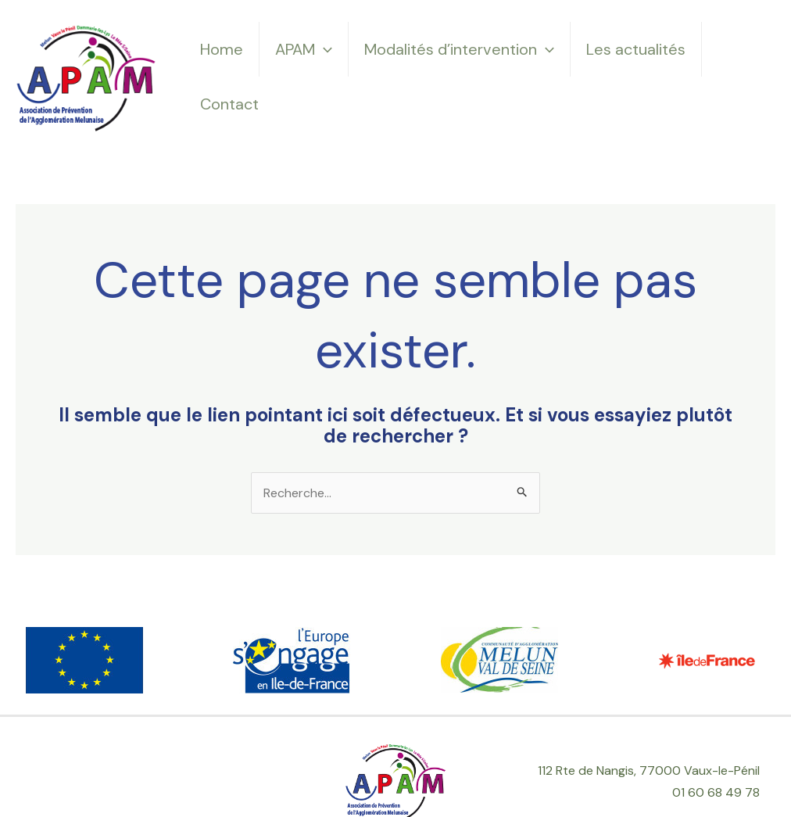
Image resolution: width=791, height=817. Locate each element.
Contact (229, 104)
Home (221, 49)
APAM (303, 49)
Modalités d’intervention (459, 49)
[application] (323, 49)
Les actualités (635, 49)
